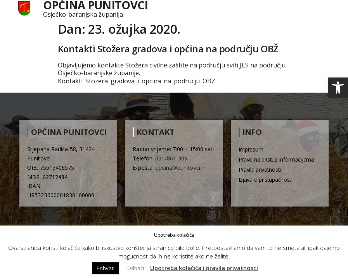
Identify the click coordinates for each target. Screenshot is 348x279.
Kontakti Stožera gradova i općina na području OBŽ (168, 48)
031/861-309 (171, 158)
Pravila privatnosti (260, 169)
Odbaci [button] (135, 268)
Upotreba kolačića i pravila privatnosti (204, 268)
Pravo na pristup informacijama (276, 159)
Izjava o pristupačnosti (266, 179)
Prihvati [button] (105, 268)
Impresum (251, 149)
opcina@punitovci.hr (180, 167)
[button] (338, 88)
